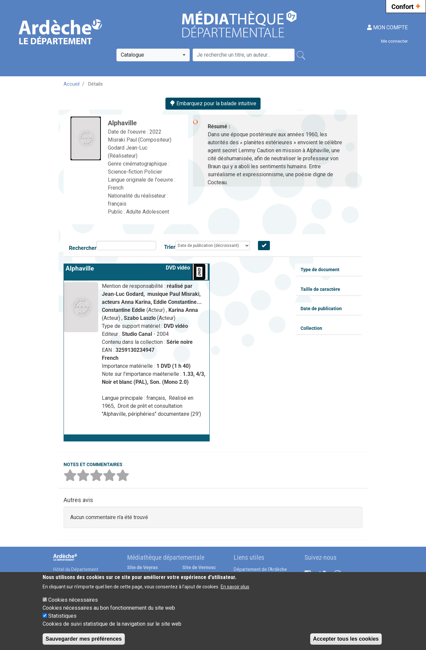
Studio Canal (137, 334)
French (115, 188)
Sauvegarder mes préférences (84, 639)
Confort (405, 6)
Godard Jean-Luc (127, 148)
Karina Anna (183, 310)
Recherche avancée (214, 45)
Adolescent (155, 212)
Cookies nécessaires (73, 600)
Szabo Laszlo (140, 318)
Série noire (179, 342)
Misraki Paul (123, 140)
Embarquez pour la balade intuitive (213, 103)
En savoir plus (235, 586)
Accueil (72, 84)
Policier (153, 172)
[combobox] (153, 55)
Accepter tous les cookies (346, 639)
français (117, 204)
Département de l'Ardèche (260, 569)
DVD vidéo (178, 268)
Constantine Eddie (124, 310)
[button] (136, 437)
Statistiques (62, 616)
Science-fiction (126, 172)
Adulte (134, 212)
